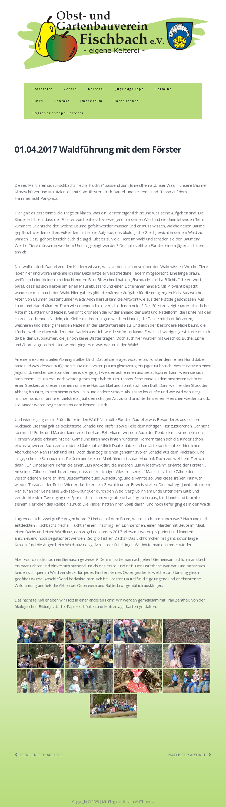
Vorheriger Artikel (38, 754)
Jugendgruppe (130, 89)
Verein (70, 89)
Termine (163, 89)
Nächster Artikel (189, 754)
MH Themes (143, 801)
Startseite (42, 89)
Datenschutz (126, 101)
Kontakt (61, 101)
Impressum (91, 101)
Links (37, 101)
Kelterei (96, 89)
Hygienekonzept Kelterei (58, 113)
